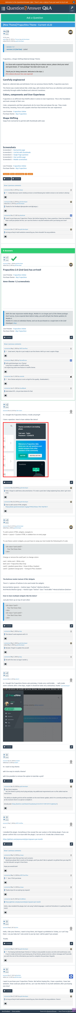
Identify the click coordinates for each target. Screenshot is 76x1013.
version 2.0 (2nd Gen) (14, 49)
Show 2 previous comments (12, 344)
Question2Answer (52, 1011)
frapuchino (6, 174)
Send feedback (6, 1011)
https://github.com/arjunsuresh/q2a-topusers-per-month (23, 839)
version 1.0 (10, 47)
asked (4, 39)
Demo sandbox (16, 1011)
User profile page (19, 157)
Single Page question (20, 155)
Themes (17, 39)
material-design (19, 174)
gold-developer (65, 685)
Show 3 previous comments (12, 185)
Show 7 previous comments (12, 850)
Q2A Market (70, 1011)
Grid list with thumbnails (22, 152)
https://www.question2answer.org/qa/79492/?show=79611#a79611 (27, 507)
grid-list (30, 174)
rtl (26, 174)
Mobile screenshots (20, 159)
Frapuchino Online (19, 111)
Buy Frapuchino (21, 114)
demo (46, 2)
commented (7, 190)
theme (12, 174)
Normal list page (19, 150)
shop (15, 323)
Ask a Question (35, 17)
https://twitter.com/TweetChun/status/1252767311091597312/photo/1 (34, 804)
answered (5, 263)
